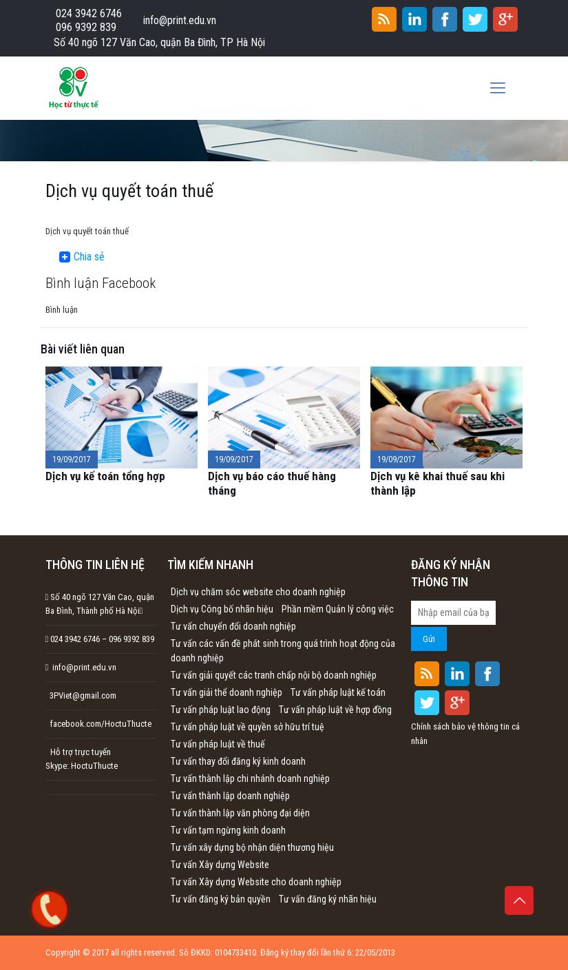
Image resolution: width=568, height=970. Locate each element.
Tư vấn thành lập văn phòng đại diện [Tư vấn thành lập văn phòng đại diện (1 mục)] (240, 812)
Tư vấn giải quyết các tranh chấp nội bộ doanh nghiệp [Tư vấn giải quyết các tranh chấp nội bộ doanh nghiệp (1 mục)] (274, 675)
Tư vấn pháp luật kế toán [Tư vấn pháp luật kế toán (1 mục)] (338, 692)
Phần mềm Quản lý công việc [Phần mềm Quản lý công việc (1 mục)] (338, 609)
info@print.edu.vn (179, 20)
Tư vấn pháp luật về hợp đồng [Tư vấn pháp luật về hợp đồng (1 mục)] (335, 709)
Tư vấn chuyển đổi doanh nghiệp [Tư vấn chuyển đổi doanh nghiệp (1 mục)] (233, 626)
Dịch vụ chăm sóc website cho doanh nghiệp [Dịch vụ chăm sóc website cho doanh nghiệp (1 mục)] (258, 591)
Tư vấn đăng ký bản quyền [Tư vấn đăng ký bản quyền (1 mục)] (221, 899)
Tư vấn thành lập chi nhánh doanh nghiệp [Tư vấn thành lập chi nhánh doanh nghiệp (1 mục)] (250, 778)
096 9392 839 (86, 27)
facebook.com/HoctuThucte (100, 724)
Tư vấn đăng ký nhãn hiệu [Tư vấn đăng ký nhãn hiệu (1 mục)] (328, 899)
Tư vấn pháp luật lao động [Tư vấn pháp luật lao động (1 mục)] (221, 709)
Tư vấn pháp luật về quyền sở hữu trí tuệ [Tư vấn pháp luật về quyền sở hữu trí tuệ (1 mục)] (247, 726)
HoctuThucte (94, 766)
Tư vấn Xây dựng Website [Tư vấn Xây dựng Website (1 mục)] (220, 864)
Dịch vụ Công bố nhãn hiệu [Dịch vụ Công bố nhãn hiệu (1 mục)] (222, 609)
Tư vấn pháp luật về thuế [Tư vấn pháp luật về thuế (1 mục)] (218, 744)
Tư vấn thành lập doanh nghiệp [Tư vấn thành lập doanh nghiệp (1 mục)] (230, 795)
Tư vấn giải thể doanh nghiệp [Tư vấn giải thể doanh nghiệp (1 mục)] (226, 692)
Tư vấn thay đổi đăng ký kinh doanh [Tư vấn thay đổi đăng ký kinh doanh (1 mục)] (238, 761)
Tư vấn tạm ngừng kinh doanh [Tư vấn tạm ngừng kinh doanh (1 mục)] (228, 830)
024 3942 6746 (89, 13)
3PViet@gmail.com (80, 695)
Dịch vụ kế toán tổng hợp (105, 476)
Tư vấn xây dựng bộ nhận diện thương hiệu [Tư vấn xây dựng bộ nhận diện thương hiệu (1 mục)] (252, 847)
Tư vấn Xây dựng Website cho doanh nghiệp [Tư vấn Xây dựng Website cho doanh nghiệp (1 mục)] (256, 881)
